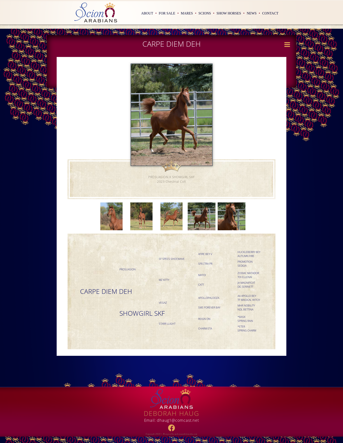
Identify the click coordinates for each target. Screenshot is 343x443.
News (253, 13)
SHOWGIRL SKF (142, 313)
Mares (188, 13)
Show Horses (231, 13)
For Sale (169, 13)
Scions (206, 13)
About (149, 13)
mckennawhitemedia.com (186, 434)
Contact (270, 13)
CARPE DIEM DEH (106, 291)
